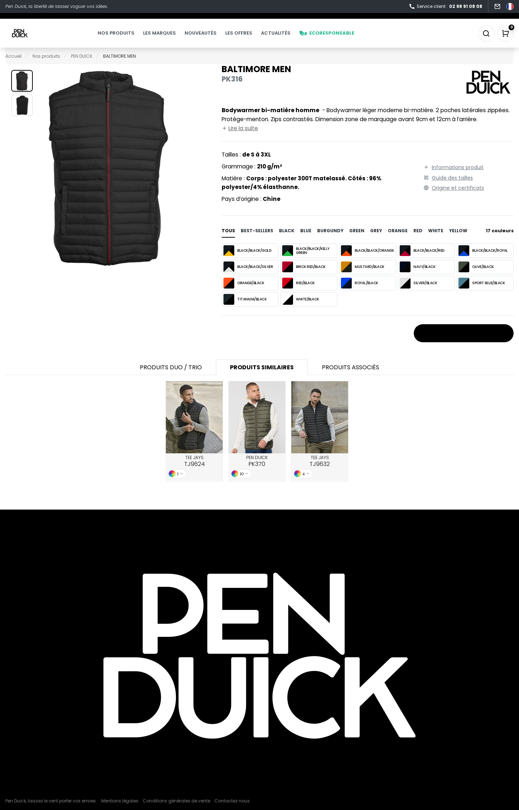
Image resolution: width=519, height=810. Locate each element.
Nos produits (130, 38)
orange (398, 241)
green (356, 241)
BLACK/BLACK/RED (422, 261)
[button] (22, 91)
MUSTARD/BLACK (362, 277)
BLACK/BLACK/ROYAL (483, 261)
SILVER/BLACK (418, 293)
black (286, 241)
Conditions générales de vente (176, 801)
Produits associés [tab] (350, 378)
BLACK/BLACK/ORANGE (367, 261)
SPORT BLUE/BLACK (481, 293)
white (435, 241)
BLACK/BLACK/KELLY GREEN (305, 261)
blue (305, 241)
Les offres (253, 38)
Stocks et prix (463, 344)
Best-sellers (257, 241)
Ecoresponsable (341, 38)
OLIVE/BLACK (476, 277)
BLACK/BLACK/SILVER (248, 277)
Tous (228, 241)
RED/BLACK (298, 293)
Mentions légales (119, 801)
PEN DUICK (257, 472)
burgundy (330, 241)
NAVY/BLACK (417, 277)
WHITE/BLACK (300, 309)
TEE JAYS (194, 472)
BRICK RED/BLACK (303, 277)
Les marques (174, 38)
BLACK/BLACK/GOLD (247, 261)
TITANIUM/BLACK (244, 309)
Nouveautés (215, 38)
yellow (458, 241)
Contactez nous (232, 801)
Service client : (445, 6)
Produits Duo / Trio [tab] (171, 378)
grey (376, 241)
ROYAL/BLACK (359, 293)
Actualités (290, 38)
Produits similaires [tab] (262, 378)
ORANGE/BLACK (243, 293)
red (417, 241)
